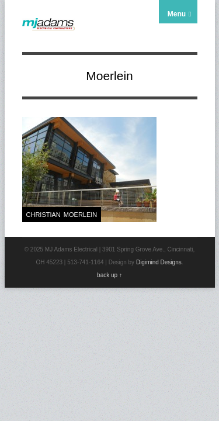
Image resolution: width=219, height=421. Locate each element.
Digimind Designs (159, 262)
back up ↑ (109, 275)
